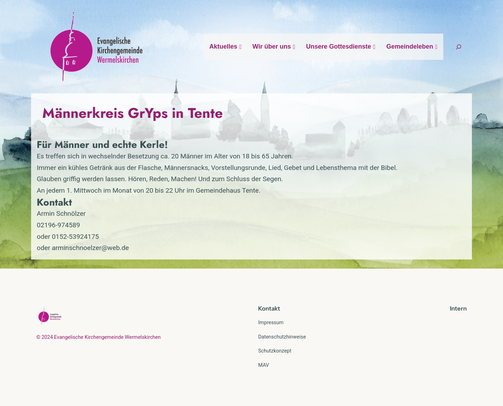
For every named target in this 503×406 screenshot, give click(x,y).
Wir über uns (274, 46)
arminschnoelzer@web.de (90, 248)
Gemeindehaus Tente (227, 190)
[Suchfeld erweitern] (458, 46)
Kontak (268, 308)
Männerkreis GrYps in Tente (132, 113)
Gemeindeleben (412, 46)
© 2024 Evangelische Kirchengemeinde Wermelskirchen (98, 337)
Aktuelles (225, 46)
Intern (458, 308)
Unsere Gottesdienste (341, 46)
